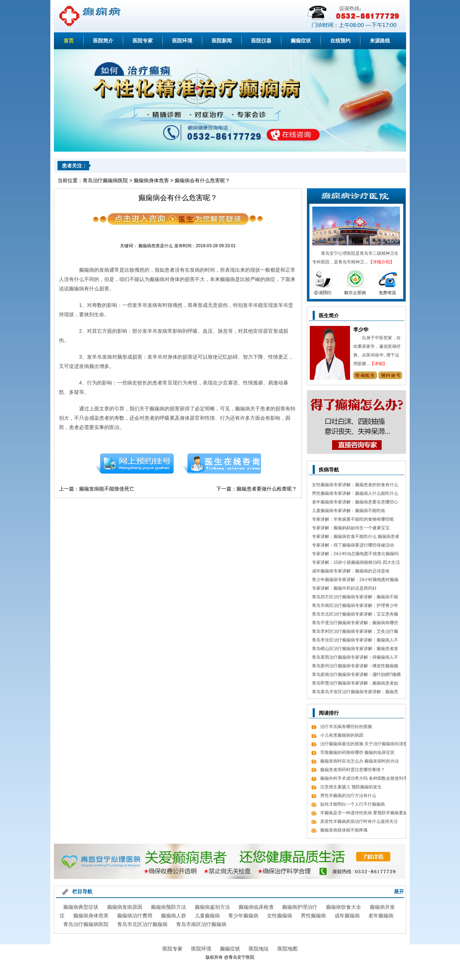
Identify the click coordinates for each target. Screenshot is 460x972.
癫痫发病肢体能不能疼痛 (344, 830)
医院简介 (103, 40)
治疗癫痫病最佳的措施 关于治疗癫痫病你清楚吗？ (364, 744)
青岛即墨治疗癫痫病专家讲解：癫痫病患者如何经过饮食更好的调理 (355, 684)
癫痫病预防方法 (168, 907)
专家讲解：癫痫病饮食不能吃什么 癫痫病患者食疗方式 (355, 537)
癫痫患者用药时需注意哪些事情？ (352, 769)
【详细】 (378, 363)
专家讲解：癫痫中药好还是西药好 (344, 588)
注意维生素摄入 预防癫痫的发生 (351, 786)
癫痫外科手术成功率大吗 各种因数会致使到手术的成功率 (364, 779)
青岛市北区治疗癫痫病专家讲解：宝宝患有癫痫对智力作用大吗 (355, 615)
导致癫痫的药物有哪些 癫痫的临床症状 (357, 752)
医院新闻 (222, 40)
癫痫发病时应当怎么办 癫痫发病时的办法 (359, 761)
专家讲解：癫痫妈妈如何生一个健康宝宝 (351, 527)
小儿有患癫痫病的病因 (341, 735)
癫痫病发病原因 (124, 907)
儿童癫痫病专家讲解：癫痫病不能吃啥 (348, 510)
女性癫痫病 (279, 915)
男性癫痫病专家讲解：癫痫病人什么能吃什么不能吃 (355, 494)
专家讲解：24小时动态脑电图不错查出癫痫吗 (355, 553)
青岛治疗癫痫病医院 (105, 180)
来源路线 (380, 40)
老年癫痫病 (381, 915)
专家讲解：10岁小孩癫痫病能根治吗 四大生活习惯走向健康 (356, 563)
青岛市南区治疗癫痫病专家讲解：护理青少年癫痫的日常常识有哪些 (355, 606)
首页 (69, 40)
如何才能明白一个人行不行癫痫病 (352, 804)
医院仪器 (261, 40)
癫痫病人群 (173, 915)
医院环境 (182, 40)
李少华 (360, 329)
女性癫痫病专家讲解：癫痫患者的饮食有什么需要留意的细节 (355, 485)
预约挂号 (134, 463)
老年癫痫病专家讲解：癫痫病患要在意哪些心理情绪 (355, 502)
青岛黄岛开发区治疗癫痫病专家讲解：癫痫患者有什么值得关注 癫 (355, 692)
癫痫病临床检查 (256, 907)
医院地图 (287, 949)
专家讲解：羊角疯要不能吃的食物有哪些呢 (353, 519)
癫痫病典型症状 (80, 907)
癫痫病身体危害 (151, 180)
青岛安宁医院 (241, 957)
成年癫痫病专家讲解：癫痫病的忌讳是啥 (351, 570)
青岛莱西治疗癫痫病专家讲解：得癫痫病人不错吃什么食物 (355, 658)
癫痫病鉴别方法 (212, 907)
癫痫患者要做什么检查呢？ (266, 489)
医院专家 (143, 40)
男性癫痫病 (313, 915)
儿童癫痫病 (207, 915)
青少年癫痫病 (243, 915)
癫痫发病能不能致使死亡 (106, 489)
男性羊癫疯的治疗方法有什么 (348, 795)
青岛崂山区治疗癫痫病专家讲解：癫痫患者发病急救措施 (355, 649)
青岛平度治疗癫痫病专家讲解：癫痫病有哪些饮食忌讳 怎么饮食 (355, 623)
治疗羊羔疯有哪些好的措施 (346, 726)
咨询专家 (365, 375)
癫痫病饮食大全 (343, 907)
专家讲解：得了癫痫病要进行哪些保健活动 (353, 545)
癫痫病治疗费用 (134, 915)
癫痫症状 (301, 40)
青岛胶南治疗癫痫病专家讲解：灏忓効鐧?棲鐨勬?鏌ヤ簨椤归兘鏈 (356, 675)
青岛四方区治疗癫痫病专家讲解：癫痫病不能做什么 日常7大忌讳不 (355, 597)
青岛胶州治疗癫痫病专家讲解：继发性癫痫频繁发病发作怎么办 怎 (355, 666)
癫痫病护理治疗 (299, 907)
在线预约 (340, 40)
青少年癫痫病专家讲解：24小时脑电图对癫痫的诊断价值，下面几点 (355, 580)
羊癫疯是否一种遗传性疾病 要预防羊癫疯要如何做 (364, 813)
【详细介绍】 (381, 261)
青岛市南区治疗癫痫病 (201, 924)
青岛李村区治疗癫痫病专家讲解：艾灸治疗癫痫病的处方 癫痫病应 (355, 632)
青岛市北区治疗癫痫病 (142, 924)
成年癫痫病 (347, 915)
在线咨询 (222, 463)
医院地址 (259, 949)
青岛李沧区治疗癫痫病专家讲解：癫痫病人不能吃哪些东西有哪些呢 (355, 640)
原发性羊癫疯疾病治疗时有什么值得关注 (359, 821)
